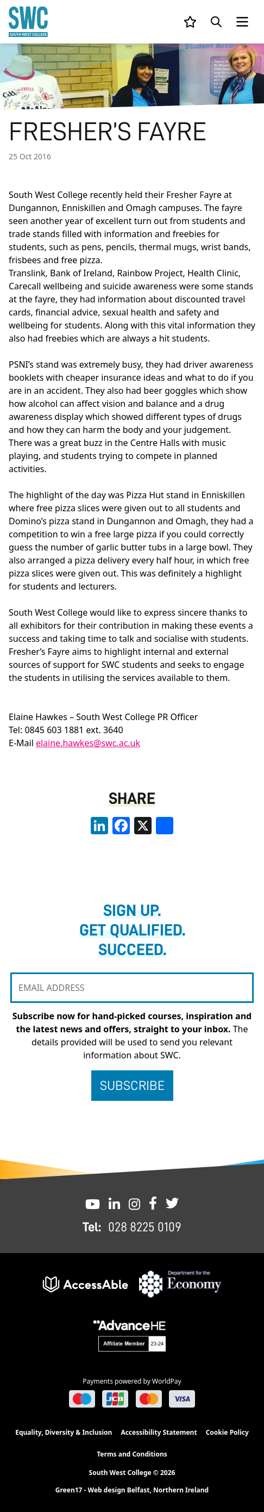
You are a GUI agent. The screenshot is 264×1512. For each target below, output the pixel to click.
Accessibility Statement (159, 1432)
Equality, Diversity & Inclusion (63, 1432)
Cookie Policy (227, 1432)
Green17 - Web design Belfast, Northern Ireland (132, 1490)
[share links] (164, 825)
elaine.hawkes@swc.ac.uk (88, 743)
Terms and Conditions (132, 1454)
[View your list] (190, 22)
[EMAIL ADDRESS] (132, 987)
